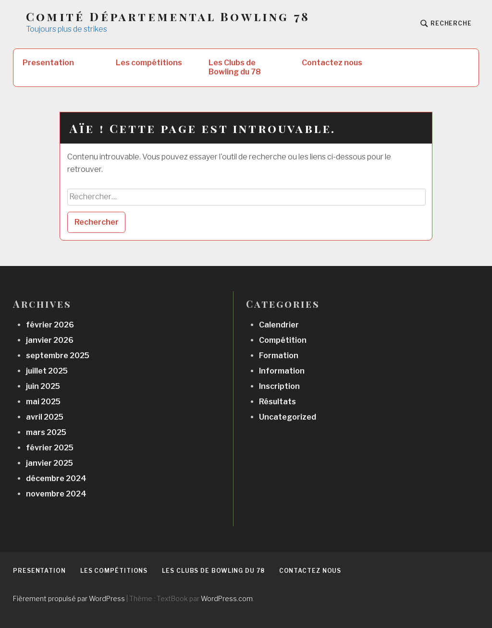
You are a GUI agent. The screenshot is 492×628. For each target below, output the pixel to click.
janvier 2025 (49, 463)
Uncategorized (287, 417)
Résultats (277, 401)
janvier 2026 (50, 340)
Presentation (48, 62)
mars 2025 (46, 432)
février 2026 (50, 324)
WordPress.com (227, 598)
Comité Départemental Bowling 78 (168, 16)
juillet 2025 (47, 370)
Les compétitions (149, 62)
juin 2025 (43, 386)
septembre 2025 (57, 355)
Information (282, 370)
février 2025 (50, 447)
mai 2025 (43, 401)
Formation (278, 355)
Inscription (279, 386)
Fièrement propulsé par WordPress (69, 598)
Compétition (283, 340)
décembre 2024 (56, 478)
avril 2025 (44, 417)
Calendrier (279, 324)
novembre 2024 (56, 493)
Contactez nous (332, 62)
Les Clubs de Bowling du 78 (235, 67)
